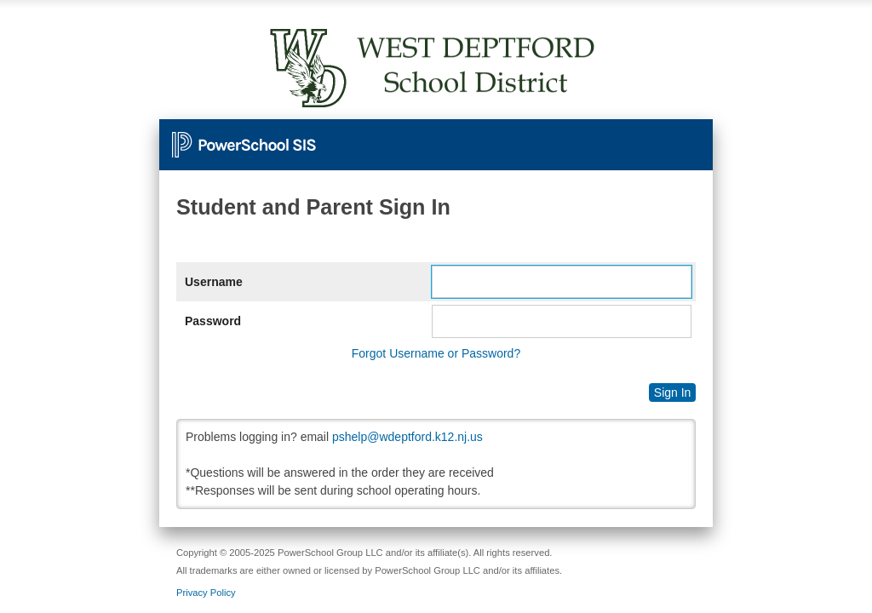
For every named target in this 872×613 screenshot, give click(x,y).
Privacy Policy (206, 592)
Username (214, 282)
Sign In (672, 392)
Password (213, 321)
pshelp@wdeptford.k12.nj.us (407, 437)
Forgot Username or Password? (436, 353)
